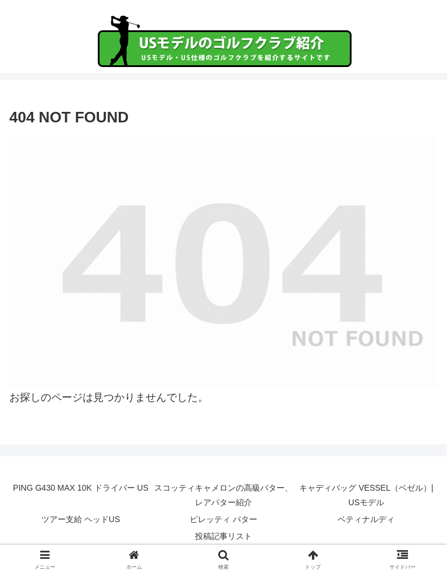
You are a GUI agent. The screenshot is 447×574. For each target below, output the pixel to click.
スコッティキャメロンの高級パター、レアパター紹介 (223, 495)
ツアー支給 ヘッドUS (80, 519)
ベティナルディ (366, 519)
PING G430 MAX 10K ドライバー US (80, 487)
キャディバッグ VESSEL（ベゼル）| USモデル (366, 495)
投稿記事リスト (223, 536)
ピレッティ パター (223, 519)
